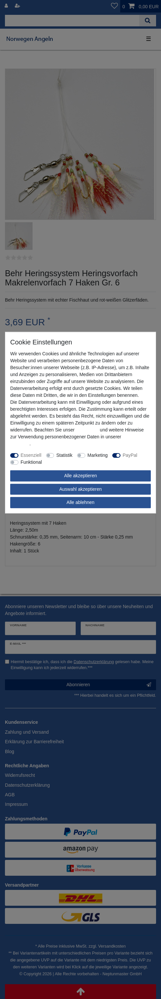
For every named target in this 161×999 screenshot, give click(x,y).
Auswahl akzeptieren (80, 489)
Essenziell (31, 455)
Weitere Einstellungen (68, 462)
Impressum (87, 429)
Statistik (64, 455)
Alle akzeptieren (80, 475)
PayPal (130, 455)
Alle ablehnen (80, 502)
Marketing (98, 455)
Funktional (31, 462)
